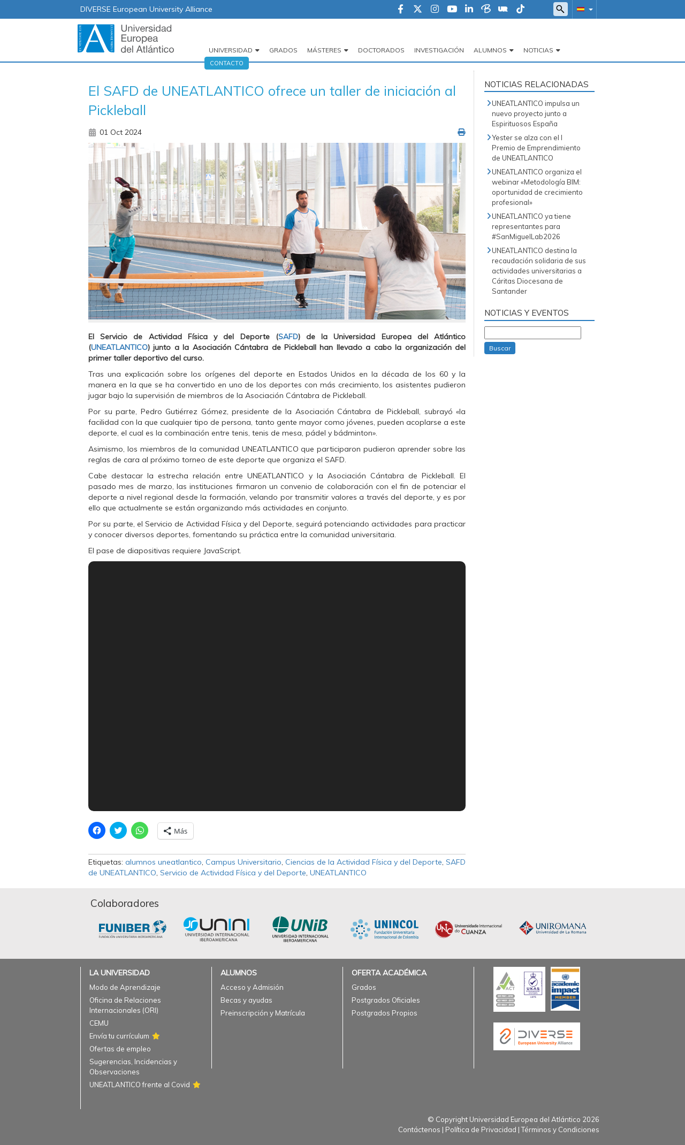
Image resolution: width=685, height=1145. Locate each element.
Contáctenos (419, 1129)
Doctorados (381, 50)
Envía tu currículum (119, 1036)
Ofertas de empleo (120, 1048)
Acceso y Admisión (252, 987)
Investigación (439, 50)
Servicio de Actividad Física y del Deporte (233, 872)
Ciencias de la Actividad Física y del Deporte (363, 862)
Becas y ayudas (246, 1000)
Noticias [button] (538, 50)
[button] (583, 9)
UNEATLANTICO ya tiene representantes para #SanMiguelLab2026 (531, 226)
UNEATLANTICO (338, 872)
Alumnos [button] (490, 50)
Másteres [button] (324, 50)
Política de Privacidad (480, 1129)
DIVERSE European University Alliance (146, 9)
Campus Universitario (243, 862)
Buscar (500, 348)
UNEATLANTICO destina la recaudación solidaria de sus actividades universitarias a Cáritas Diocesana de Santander (539, 270)
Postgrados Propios (384, 1013)
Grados (283, 50)
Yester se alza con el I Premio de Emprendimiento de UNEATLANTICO (536, 147)
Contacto (226, 63)
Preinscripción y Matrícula (262, 1013)
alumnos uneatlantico (163, 862)
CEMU (99, 1023)
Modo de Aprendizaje (125, 987)
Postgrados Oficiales (386, 1000)
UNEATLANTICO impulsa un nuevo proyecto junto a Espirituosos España (536, 113)
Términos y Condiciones (560, 1129)
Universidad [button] (231, 50)
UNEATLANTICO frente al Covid (139, 1084)
